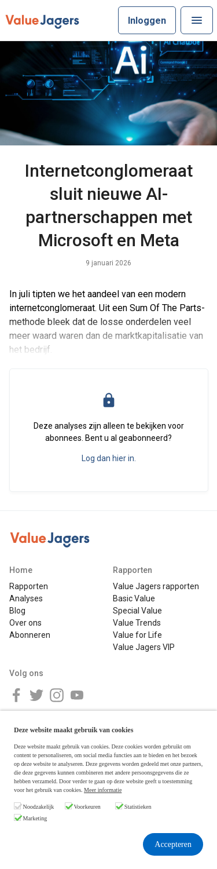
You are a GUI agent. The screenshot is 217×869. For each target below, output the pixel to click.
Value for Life (137, 635)
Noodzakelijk (38, 807)
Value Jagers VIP (144, 647)
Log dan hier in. (109, 458)
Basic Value (134, 598)
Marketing (35, 818)
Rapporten (28, 586)
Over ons (25, 622)
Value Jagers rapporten (156, 586)
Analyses (26, 598)
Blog (17, 610)
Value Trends (137, 622)
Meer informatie (103, 790)
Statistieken (138, 807)
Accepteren (173, 844)
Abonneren (29, 635)
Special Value (137, 610)
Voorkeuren (86, 807)
